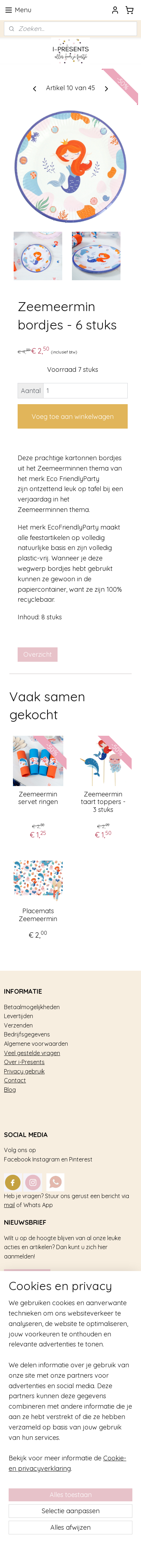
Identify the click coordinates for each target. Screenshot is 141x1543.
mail (9, 1205)
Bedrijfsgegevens (27, 1034)
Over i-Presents (24, 1062)
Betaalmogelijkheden (32, 1007)
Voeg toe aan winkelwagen (73, 416)
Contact (15, 1080)
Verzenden (18, 1025)
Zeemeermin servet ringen (38, 798)
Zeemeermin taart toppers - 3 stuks (103, 802)
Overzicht (37, 654)
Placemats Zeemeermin (38, 915)
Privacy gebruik (24, 1071)
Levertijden (18, 1016)
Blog (10, 1089)
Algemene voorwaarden (36, 1043)
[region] (70, 1389)
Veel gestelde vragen (32, 1053)
